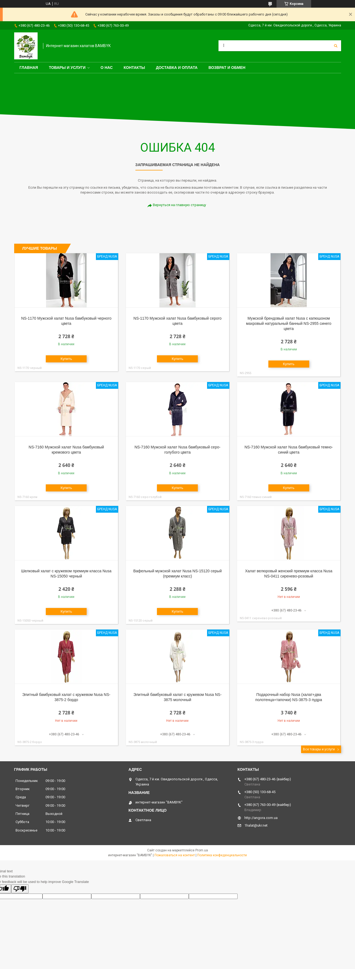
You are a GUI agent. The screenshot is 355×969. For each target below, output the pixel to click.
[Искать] (335, 45)
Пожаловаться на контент (174, 855)
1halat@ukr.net (256, 825)
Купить (66, 359)
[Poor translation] (20, 888)
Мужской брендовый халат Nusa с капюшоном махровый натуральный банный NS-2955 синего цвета (288, 323)
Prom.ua (201, 850)
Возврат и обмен (226, 67)
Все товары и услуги (319, 749)
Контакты (134, 67)
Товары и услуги (67, 67)
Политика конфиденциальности (222, 855)
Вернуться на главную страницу (179, 205)
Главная (29, 67)
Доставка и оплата (177, 67)
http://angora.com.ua (261, 818)
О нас (107, 67)
